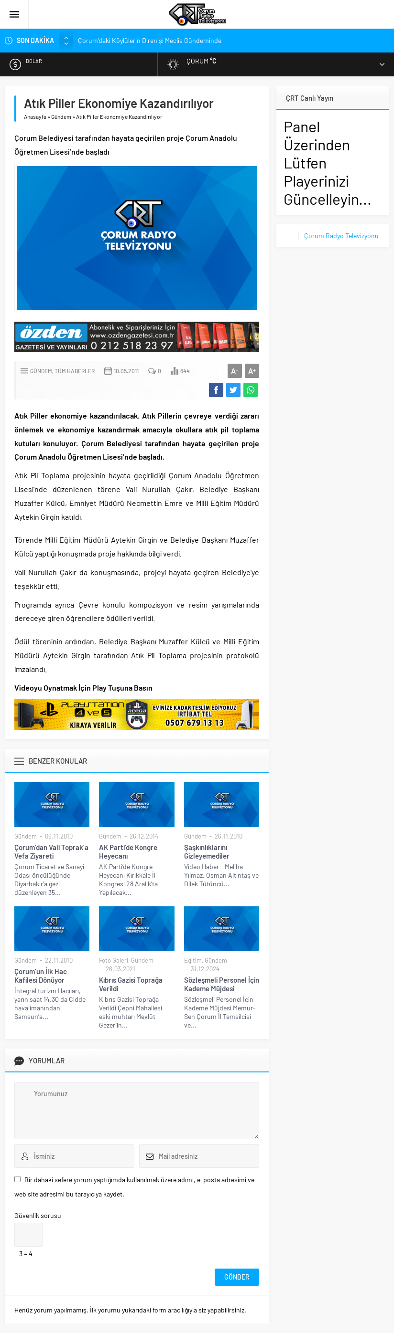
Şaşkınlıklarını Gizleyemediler (207, 851)
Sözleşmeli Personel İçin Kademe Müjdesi (221, 984)
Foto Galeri (113, 960)
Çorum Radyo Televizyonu (341, 235)
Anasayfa (35, 116)
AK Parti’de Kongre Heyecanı (128, 851)
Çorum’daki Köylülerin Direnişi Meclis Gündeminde (149, 40)
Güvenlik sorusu (37, 1215)
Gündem (61, 116)
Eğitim (193, 960)
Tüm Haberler (75, 370)
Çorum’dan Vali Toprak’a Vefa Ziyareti (51, 851)
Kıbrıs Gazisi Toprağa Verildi (131, 984)
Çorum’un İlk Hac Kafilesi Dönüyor (40, 975)
